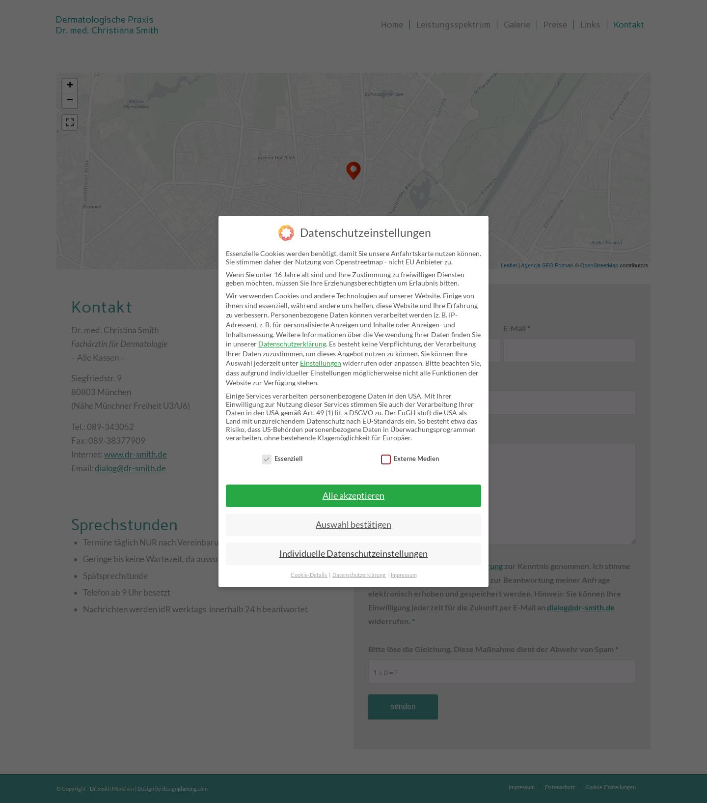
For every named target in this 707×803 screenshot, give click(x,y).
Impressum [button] (404, 575)
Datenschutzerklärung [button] (359, 575)
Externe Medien (410, 458)
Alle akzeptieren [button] (353, 495)
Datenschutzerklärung (292, 344)
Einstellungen (320, 363)
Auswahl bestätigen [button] (353, 524)
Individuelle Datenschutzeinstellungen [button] (353, 553)
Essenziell (282, 458)
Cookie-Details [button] (309, 575)
